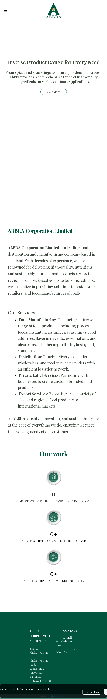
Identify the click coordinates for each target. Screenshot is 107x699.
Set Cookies (92, 691)
